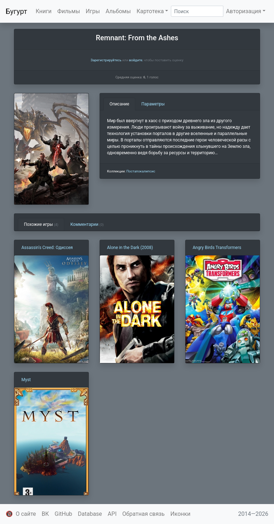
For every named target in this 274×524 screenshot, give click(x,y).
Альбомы (118, 11)
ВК (45, 513)
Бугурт (16, 11)
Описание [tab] (119, 104)
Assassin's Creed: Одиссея (47, 247)
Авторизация (243, 11)
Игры (93, 11)
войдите (135, 60)
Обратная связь (143, 513)
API (112, 513)
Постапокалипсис (140, 171)
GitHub (63, 513)
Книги (44, 11)
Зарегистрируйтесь (106, 60)
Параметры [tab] (152, 104)
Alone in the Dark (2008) (130, 247)
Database (90, 513)
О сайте (26, 513)
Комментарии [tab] (86, 224)
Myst (26, 379)
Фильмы (68, 11)
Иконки (181, 513)
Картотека (150, 11)
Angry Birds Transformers (217, 247)
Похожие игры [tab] (41, 224)
